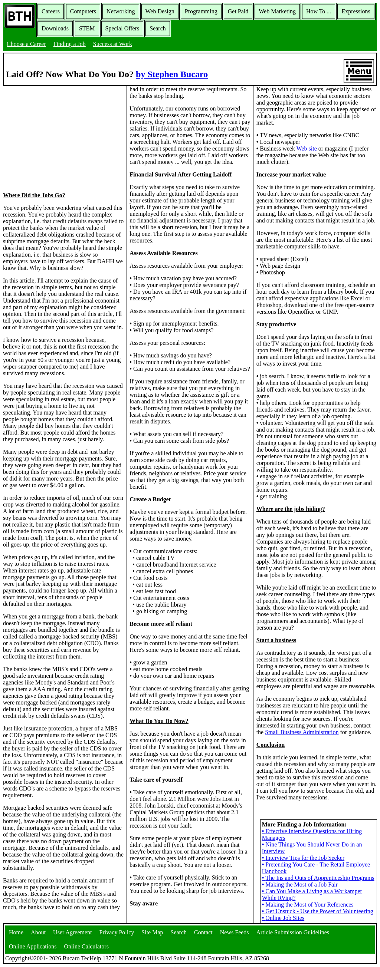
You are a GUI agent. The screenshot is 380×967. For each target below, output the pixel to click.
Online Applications (32, 946)
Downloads (55, 28)
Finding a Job (69, 44)
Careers (51, 11)
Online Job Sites (283, 918)
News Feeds (234, 932)
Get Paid (238, 11)
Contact (203, 932)
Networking (121, 11)
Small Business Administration (301, 732)
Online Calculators (86, 946)
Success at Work (112, 44)
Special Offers (122, 28)
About (38, 932)
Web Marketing (277, 11)
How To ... (318, 11)
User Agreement (72, 932)
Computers (83, 11)
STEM (87, 28)
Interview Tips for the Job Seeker (303, 858)
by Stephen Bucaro (172, 74)
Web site (307, 148)
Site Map (152, 932)
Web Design (159, 11)
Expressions (355, 11)
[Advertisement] (63, 138)
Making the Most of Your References (308, 904)
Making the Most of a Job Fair (300, 884)
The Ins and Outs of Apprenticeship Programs (318, 878)
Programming (201, 11)
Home (16, 932)
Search (158, 28)
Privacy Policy (116, 932)
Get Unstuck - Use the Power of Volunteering (317, 911)
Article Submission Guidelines (292, 932)
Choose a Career (26, 44)
